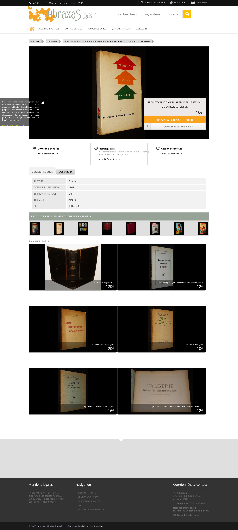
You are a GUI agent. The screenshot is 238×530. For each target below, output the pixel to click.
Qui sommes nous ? (121, 28)
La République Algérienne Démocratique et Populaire (180, 282)
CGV (80, 505)
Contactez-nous (73, 28)
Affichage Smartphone (91, 509)
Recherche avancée (49, 28)
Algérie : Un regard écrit (104, 282)
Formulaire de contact (189, 515)
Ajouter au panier (174, 120)
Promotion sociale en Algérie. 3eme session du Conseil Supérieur (107, 41)
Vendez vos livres (97, 28)
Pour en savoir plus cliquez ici (14, 146)
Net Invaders (96, 526)
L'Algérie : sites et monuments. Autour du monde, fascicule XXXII (176, 406)
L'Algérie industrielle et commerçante (98, 406)
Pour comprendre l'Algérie (103, 344)
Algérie (52, 41)
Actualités (141, 28)
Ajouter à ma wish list (168, 126)
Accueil (35, 41)
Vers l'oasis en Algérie (193, 344)
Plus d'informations (49, 153)
